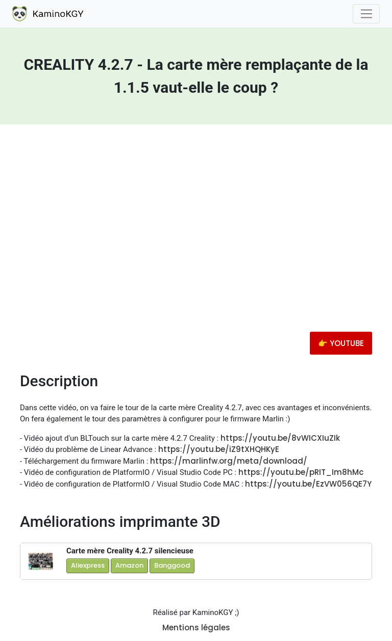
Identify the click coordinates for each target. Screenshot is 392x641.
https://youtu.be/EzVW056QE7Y (308, 483)
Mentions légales (196, 627)
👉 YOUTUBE (341, 343)
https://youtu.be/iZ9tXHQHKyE (218, 449)
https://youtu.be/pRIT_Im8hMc (300, 472)
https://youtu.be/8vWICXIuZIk (280, 438)
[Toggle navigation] (366, 13)
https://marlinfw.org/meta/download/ (228, 461)
